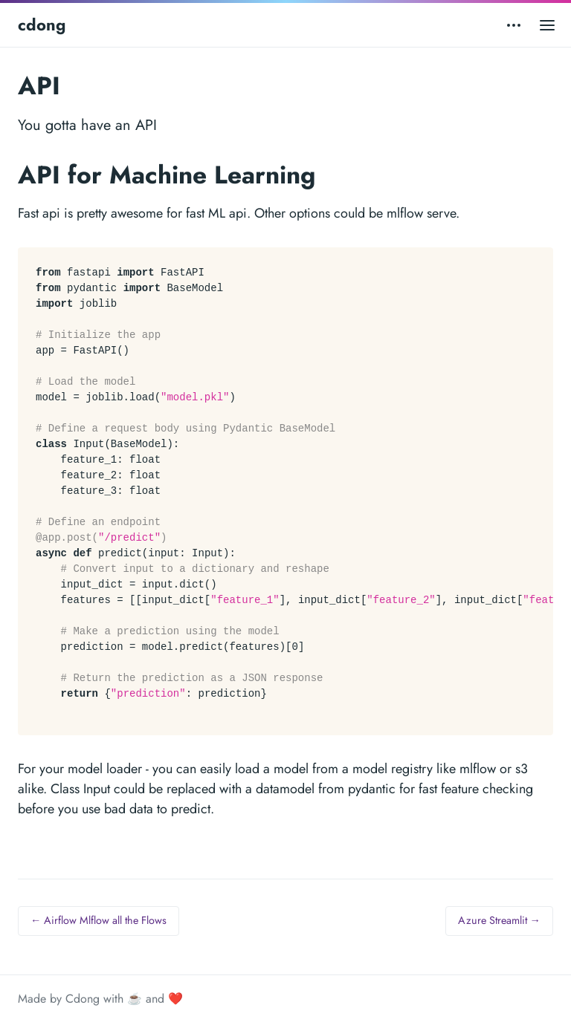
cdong (41, 24)
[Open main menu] (547, 25)
